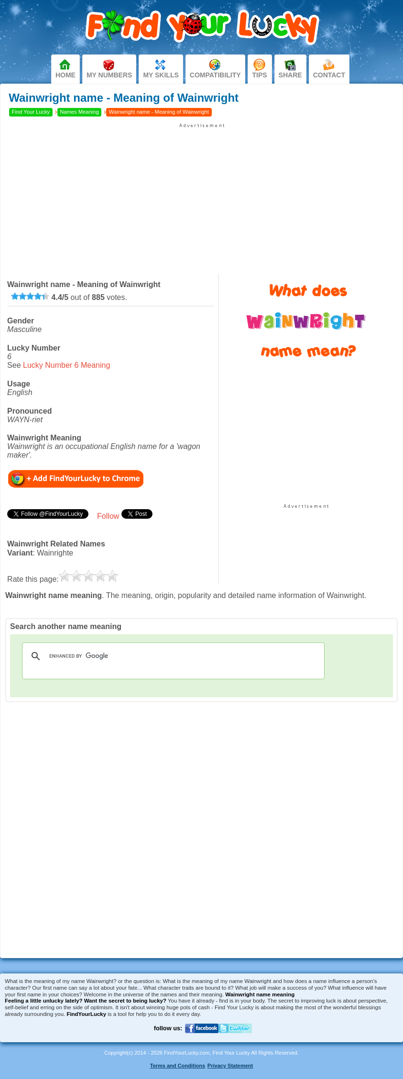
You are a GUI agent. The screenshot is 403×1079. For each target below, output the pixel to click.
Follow (108, 516)
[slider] (30, 296)
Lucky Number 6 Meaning (66, 365)
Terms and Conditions (177, 1065)
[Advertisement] (201, 195)
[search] (171, 656)
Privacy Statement (230, 1065)
